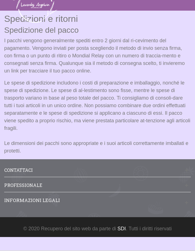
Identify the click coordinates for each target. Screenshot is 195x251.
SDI (122, 228)
